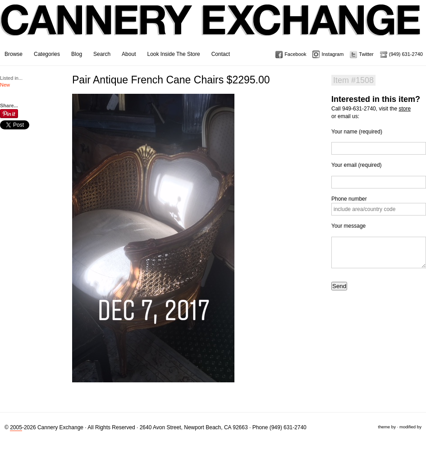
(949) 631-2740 (406, 54)
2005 (16, 427)
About (129, 54)
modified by (410, 426)
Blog (76, 54)
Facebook (295, 54)
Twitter (366, 54)
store (405, 109)
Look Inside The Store (173, 54)
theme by (386, 426)
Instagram (332, 54)
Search (101, 54)
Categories (47, 54)
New (5, 84)
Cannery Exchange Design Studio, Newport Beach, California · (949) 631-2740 (210, 27)
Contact (220, 54)
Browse (14, 54)
